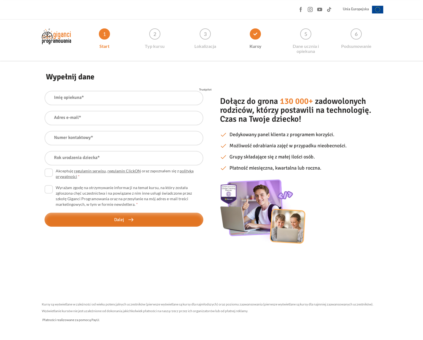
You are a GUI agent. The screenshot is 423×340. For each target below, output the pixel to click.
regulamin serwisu (90, 170)
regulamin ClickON (124, 170)
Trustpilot (205, 89)
